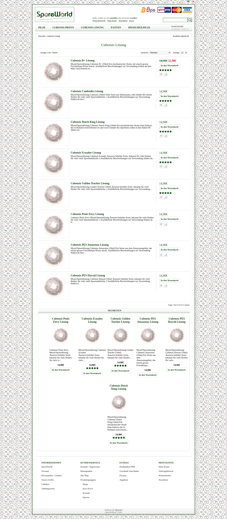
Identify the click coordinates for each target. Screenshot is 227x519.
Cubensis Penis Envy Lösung (87, 214)
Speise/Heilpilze (139, 27)
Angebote (124, 480)
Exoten (116, 27)
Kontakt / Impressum (90, 467)
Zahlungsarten (48, 489)
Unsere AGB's (47, 480)
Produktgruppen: (88, 480)
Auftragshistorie (166, 471)
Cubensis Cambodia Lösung (87, 91)
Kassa (131, 21)
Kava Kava (88, 489)
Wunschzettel (165, 475)
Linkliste (45, 484)
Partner (123, 475)
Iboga (85, 484)
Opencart (118, 510)
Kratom (86, 493)
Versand (45, 471)
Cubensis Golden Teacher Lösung (90, 183)
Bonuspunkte (86, 471)
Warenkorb (123, 21)
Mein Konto (112, 21)
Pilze (42, 27)
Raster (55, 53)
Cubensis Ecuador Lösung (86, 152)
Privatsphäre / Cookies (51, 475)
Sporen (86, 497)
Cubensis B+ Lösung (82, 60)
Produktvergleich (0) (181, 36)
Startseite (42, 36)
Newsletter (163, 480)
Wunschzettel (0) (99, 21)
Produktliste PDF (127, 467)
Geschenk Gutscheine (129, 471)
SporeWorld (46, 467)
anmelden (113, 18)
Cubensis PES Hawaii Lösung (88, 275)
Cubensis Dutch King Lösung (88, 121)
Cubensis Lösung (92, 27)
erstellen (133, 18)
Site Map (85, 475)
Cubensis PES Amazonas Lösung (90, 244)
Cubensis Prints (63, 27)
